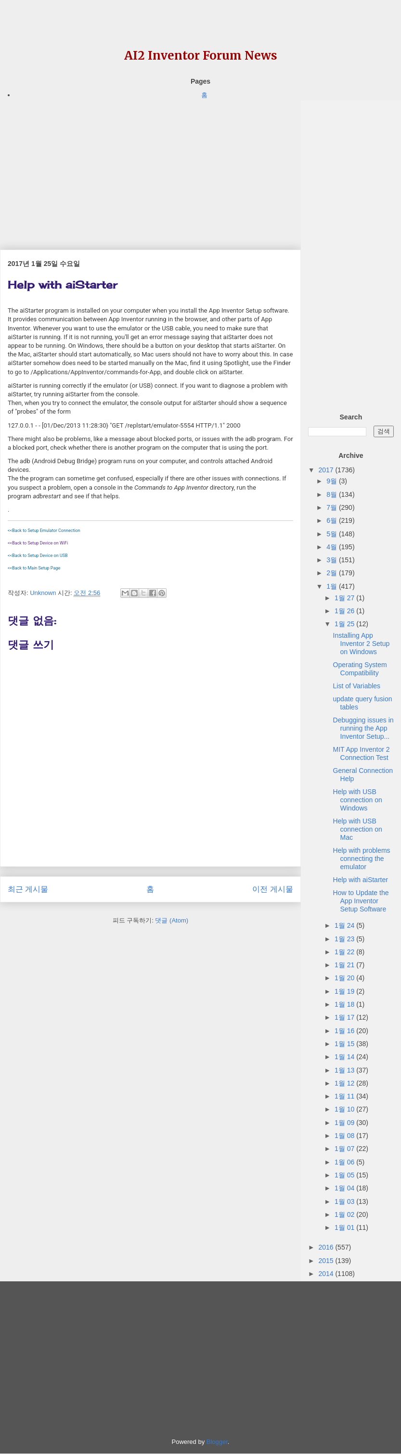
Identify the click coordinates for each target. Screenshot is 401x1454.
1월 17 (345, 1017)
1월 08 (345, 1135)
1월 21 (345, 965)
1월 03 (345, 1201)
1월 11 (345, 1096)
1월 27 (345, 598)
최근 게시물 (28, 889)
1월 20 (345, 978)
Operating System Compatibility (360, 669)
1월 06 (345, 1162)
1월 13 (345, 1070)
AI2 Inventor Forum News (200, 55)
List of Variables (357, 686)
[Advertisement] (150, 168)
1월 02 (345, 1214)
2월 (332, 573)
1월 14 (345, 1057)
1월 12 (345, 1083)
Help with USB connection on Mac (357, 829)
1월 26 (345, 611)
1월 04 (345, 1188)
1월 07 (345, 1148)
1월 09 (345, 1122)
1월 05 (345, 1175)
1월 (332, 586)
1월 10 (345, 1109)
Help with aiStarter (360, 880)
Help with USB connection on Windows (357, 800)
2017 (326, 470)
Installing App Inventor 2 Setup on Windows (361, 644)
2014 (326, 1273)
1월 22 (345, 952)
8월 (332, 494)
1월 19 (345, 991)
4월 (332, 547)
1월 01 (345, 1227)
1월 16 (345, 1031)
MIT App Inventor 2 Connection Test (361, 753)
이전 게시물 (272, 889)
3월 (332, 560)
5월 (332, 534)
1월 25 (345, 624)
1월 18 (345, 1004)
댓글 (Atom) (171, 920)
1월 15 (345, 1044)
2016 (326, 1247)
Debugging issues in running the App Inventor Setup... (363, 728)
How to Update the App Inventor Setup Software (361, 901)
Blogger (217, 1441)
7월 (332, 507)
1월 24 (345, 925)
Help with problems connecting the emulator (361, 859)
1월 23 (345, 939)
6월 (332, 520)
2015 (326, 1260)
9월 (332, 481)
